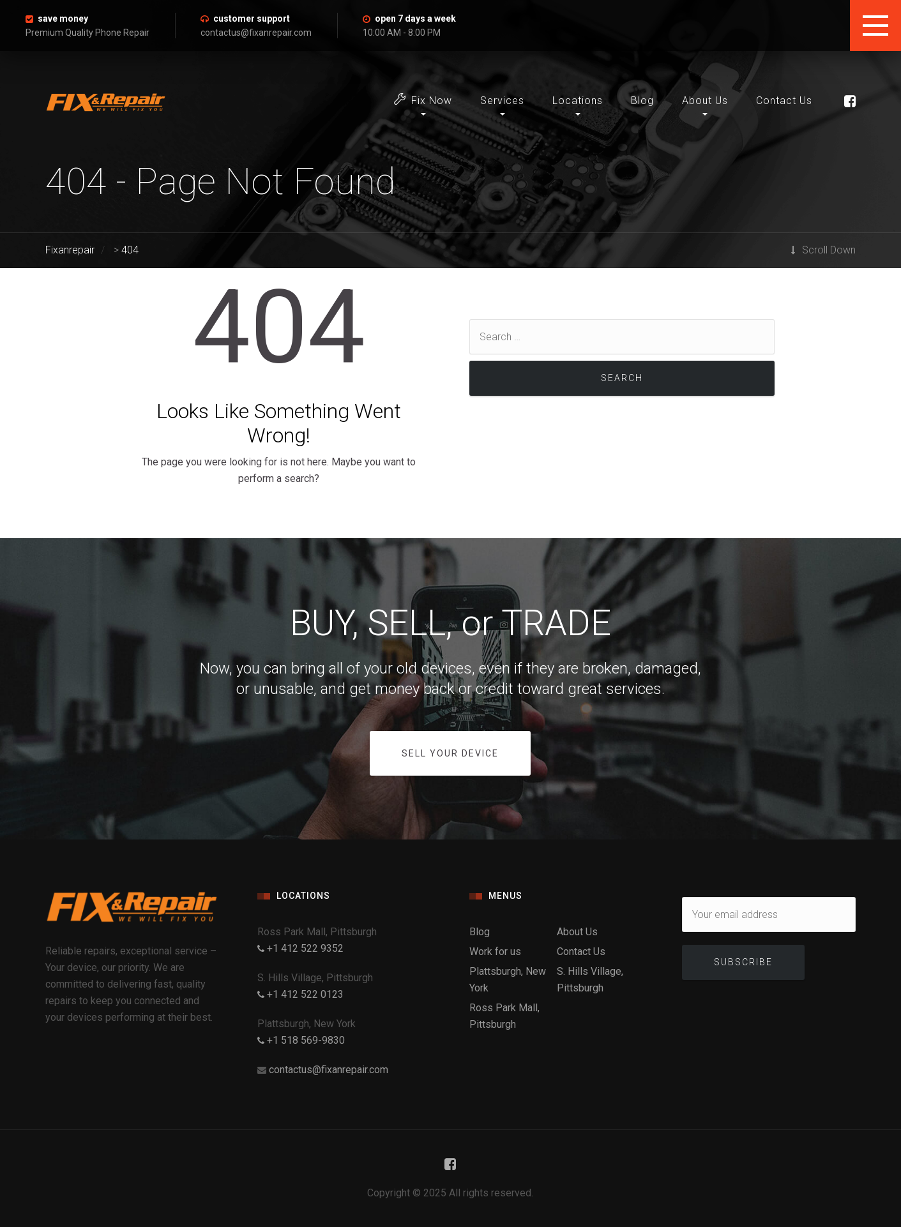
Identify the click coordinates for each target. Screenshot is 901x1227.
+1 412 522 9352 (300, 948)
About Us (705, 100)
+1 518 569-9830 (301, 1040)
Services (502, 100)
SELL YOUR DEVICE (450, 753)
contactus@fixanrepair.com (328, 1070)
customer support (251, 18)
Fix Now (423, 100)
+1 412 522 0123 (300, 994)
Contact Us (784, 100)
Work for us (495, 951)
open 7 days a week (415, 18)
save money (63, 18)
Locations (577, 100)
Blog (642, 100)
